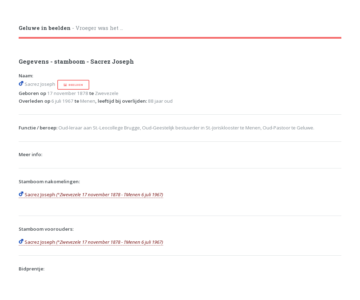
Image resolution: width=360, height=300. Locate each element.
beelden (76, 85)
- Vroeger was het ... (71, 27)
